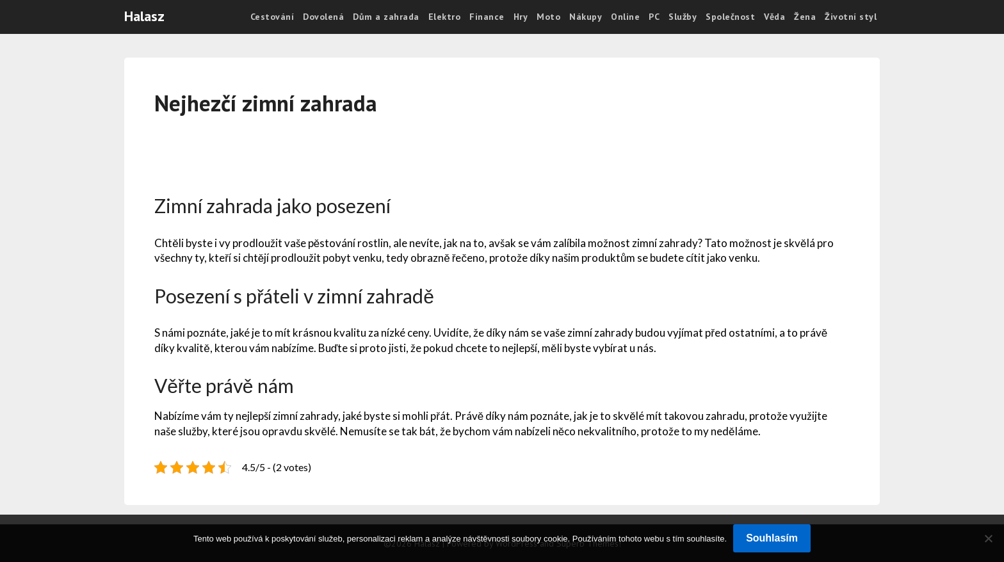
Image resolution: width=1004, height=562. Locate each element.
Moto (548, 16)
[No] (988, 538)
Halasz (144, 16)
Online (625, 16)
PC (654, 16)
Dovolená (323, 16)
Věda (774, 16)
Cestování (272, 16)
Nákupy (585, 16)
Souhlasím (772, 538)
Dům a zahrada (386, 16)
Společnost (730, 16)
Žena (805, 16)
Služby (682, 16)
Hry (521, 16)
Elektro (444, 16)
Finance (487, 16)
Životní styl (851, 16)
